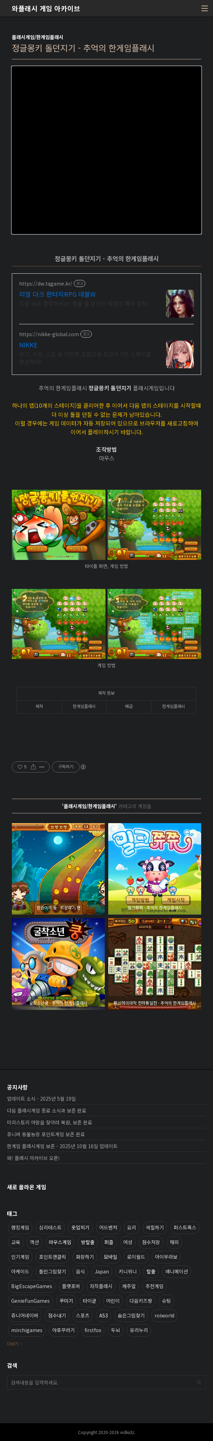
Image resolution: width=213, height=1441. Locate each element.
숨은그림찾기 (131, 1315)
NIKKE (28, 344)
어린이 (113, 1300)
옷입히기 (80, 1227)
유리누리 (139, 1330)
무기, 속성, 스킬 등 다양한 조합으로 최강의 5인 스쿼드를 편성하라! (85, 357)
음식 (80, 1271)
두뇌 (115, 1330)
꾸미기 (66, 1300)
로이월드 (136, 1256)
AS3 (103, 1315)
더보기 (12, 1343)
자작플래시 (101, 1286)
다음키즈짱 (140, 1300)
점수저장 (151, 1242)
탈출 (151, 1271)
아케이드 (20, 1271)
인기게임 (20, 1256)
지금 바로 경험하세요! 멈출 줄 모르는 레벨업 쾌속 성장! (84, 303)
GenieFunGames (30, 1300)
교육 (15, 1242)
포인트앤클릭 (52, 1256)
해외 (174, 1242)
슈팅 (166, 1300)
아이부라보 (166, 1256)
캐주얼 (129, 1286)
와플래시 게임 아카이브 (46, 8)
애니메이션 (176, 1271)
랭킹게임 (20, 1227)
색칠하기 (155, 1227)
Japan (102, 1271)
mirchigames (26, 1330)
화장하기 (85, 1256)
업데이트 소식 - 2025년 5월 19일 (41, 1098)
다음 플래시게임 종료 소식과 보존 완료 (46, 1110)
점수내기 (57, 1315)
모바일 (110, 1256)
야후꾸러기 (63, 1330)
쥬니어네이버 (24, 1315)
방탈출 (88, 1242)
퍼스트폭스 (185, 1227)
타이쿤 (89, 1300)
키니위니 (128, 1271)
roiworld (164, 1315)
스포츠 (82, 1315)
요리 (131, 1227)
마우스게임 (60, 1242)
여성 (127, 1242)
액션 (34, 1242)
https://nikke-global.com (49, 334)
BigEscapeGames (31, 1286)
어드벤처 (108, 1227)
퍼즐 (108, 1242)
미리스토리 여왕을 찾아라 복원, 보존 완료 (49, 1122)
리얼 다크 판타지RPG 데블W (57, 294)
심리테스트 (50, 1227)
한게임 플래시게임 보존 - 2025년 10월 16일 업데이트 (62, 1146)
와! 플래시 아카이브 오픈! (33, 1157)
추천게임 (154, 1286)
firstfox (93, 1330)
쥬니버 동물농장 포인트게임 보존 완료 (46, 1134)
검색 (199, 1382)
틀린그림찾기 (52, 1271)
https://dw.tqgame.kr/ (45, 284)
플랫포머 (71, 1286)
